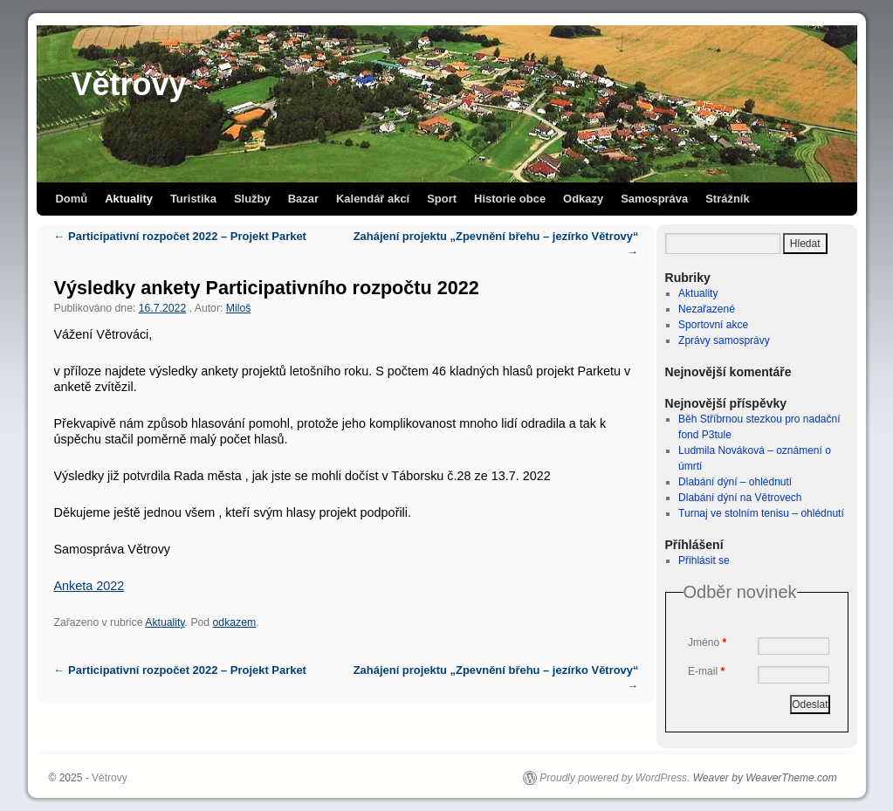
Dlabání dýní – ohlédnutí (735, 482)
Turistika (193, 198)
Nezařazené (706, 309)
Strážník (727, 198)
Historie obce (510, 198)
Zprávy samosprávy (724, 340)
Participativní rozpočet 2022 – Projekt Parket (180, 236)
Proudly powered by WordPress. (614, 778)
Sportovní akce (713, 325)
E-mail (706, 671)
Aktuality (129, 198)
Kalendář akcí (372, 198)
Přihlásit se (704, 560)
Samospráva (654, 198)
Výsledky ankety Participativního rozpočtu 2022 (266, 288)
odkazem (235, 622)
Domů (72, 198)
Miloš (238, 308)
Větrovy (129, 84)
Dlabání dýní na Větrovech (739, 497)
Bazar (303, 198)
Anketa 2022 (89, 586)
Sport (442, 198)
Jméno (707, 642)
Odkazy (583, 198)
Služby (252, 198)
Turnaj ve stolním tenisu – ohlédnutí (761, 513)
